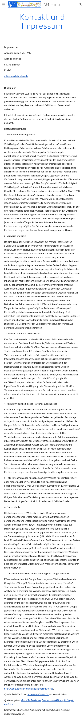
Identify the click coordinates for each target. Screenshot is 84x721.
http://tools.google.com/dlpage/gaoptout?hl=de (28, 688)
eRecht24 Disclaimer (31, 700)
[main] (42, 21)
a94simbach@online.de (16, 76)
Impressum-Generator (38, 694)
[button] (4, 4)
